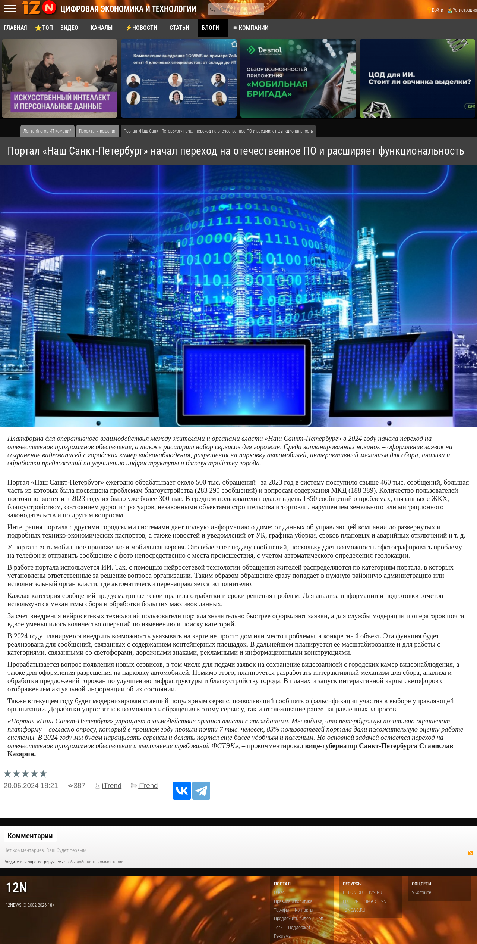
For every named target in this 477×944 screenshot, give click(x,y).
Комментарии (30, 835)
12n (16, 887)
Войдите (11, 861)
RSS (470, 853)
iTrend (111, 785)
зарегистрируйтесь (45, 861)
